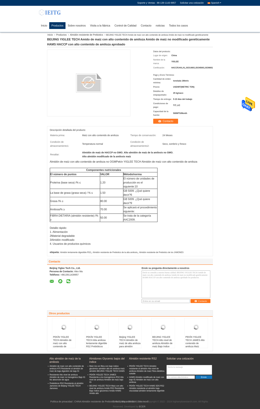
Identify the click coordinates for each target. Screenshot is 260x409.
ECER (142, 406)
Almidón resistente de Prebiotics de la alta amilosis (115, 252)
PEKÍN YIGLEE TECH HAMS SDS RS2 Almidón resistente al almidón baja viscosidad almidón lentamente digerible (146, 388)
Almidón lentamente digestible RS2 (75, 252)
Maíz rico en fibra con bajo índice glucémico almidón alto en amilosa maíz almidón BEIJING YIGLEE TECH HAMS (107, 368)
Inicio (44, 25)
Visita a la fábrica (100, 25)
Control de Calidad (125, 25)
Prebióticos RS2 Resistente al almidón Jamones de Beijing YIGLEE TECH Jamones (66, 385)
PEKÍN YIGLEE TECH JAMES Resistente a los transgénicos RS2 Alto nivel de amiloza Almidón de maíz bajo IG (106, 378)
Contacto (146, 25)
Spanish (216, 2)
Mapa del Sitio (128, 401)
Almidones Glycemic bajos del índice (107, 360)
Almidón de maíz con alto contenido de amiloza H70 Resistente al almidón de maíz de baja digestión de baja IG (67, 368)
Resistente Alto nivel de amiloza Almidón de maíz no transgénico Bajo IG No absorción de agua (67, 377)
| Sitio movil (142, 401)
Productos (57, 25)
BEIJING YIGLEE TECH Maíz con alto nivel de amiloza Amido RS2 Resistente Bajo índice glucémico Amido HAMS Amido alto (106, 389)
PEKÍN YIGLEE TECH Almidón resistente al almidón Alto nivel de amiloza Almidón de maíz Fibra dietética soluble (146, 370)
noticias (160, 25)
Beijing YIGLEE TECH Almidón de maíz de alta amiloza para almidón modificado (129, 343)
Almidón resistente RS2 (143, 358)
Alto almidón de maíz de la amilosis (65, 360)
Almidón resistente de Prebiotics (86, 34)
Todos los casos (178, 25)
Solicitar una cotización (192, 2)
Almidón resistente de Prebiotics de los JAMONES (161, 252)
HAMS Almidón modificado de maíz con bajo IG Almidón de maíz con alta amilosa (146, 379)
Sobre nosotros (77, 25)
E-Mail (116, 401)
